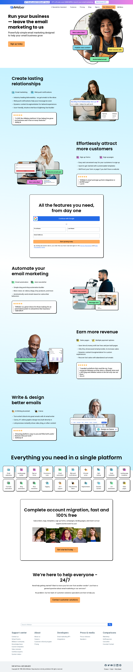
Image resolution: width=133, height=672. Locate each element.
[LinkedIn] (117, 665)
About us (37, 637)
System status (16, 654)
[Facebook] (106, 665)
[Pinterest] (120, 665)
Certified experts (17, 652)
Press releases (85, 637)
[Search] (64, 624)
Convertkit (106, 642)
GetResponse (107, 639)
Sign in (97, 7)
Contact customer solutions (65, 599)
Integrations (61, 639)
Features (73, 7)
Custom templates (18, 647)
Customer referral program (43, 642)
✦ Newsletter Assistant (59, 7)
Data (111, 669)
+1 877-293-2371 (25, 666)
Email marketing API (63, 637)
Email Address (38, 235)
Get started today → (66, 549)
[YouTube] (111, 665)
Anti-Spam (118, 669)
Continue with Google (54, 219)
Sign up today (16, 44)
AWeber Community (18, 642)
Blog (89, 7)
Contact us (15, 637)
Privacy (106, 669)
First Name (37, 228)
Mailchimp (106, 637)
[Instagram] (114, 665)
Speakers (83, 639)
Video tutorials (16, 649)
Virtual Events (16, 639)
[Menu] (120, 7)
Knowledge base (17, 644)
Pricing (82, 7)
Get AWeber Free (109, 7)
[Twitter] (109, 665)
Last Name (71, 228)
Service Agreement (86, 246)
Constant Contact (108, 644)
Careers (37, 639)
